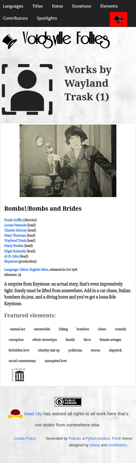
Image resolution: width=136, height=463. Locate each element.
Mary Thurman (15, 235)
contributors (117, 445)
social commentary (22, 361)
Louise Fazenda (15, 225)
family (70, 340)
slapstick (115, 350)
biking (63, 329)
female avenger (110, 340)
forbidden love (19, 350)
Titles (37, 6)
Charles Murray (15, 230)
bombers (82, 329)
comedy (120, 329)
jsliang (94, 445)
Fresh (116, 438)
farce (87, 340)
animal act (17, 329)
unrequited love (55, 361)
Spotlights (47, 18)
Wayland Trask (15, 240)
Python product (98, 438)
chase (102, 329)
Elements (109, 6)
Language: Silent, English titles (26, 269)
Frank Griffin (13, 220)
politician (75, 350)
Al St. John (11, 256)
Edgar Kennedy (15, 251)
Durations (81, 6)
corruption (16, 340)
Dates (57, 6)
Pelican (74, 438)
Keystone (11, 261)
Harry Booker (14, 246)
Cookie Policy (25, 438)
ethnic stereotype (44, 340)
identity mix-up (49, 350)
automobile (42, 329)
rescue (95, 350)
